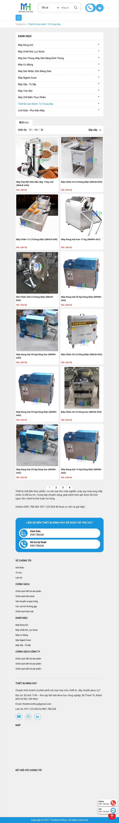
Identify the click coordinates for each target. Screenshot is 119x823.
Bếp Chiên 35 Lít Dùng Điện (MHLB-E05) (81, 354)
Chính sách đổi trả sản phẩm (28, 591)
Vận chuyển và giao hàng (27, 601)
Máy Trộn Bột (25, 91)
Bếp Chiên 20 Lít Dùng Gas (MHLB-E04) (81, 411)
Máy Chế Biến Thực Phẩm (32, 97)
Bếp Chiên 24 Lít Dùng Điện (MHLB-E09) (81, 181)
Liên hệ (19, 578)
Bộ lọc (24, 122)
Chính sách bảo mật (25, 611)
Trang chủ (20, 24)
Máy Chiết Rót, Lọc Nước (31, 51)
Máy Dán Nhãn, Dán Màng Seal (34, 71)
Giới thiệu (20, 567)
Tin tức (19, 573)
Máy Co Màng (25, 64)
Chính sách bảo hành (25, 596)
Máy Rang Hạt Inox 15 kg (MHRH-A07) (81, 239)
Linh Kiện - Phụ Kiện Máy (31, 110)
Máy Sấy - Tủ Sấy (27, 84)
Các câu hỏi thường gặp (26, 606)
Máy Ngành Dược (27, 77)
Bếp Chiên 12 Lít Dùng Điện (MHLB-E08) (37, 239)
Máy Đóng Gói (25, 45)
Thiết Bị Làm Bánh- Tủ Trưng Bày (35, 104)
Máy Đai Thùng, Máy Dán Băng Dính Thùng (41, 58)
